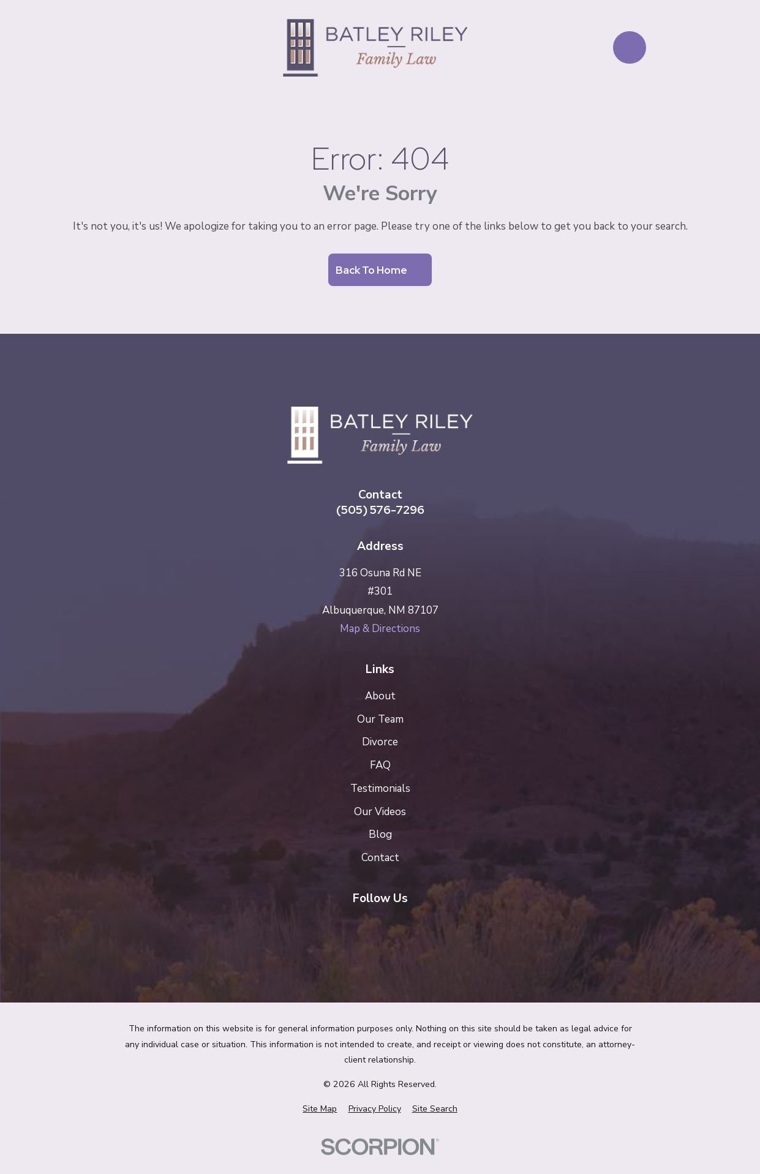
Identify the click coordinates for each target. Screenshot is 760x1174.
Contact (380, 858)
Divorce (380, 742)
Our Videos (380, 812)
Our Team (380, 719)
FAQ (380, 765)
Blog (380, 834)
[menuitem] (320, 1109)
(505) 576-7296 (380, 510)
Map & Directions (380, 629)
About (380, 696)
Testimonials (380, 788)
